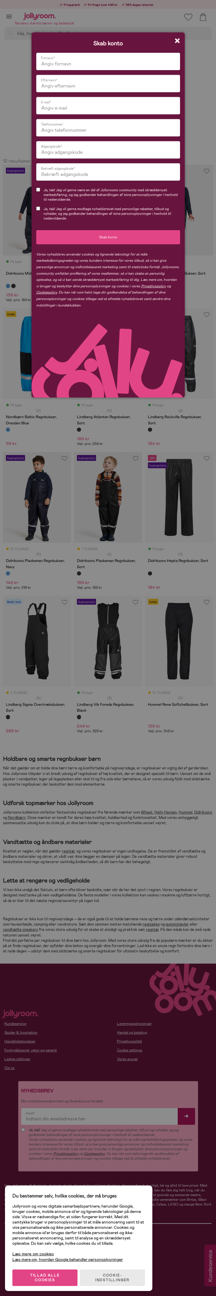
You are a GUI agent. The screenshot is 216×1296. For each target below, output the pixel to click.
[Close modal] (177, 41)
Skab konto (108, 237)
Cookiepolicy (46, 292)
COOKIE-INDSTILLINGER (113, 1276)
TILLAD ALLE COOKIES (46, 1276)
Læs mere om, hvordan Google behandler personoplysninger (68, 1257)
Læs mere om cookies (34, 1252)
